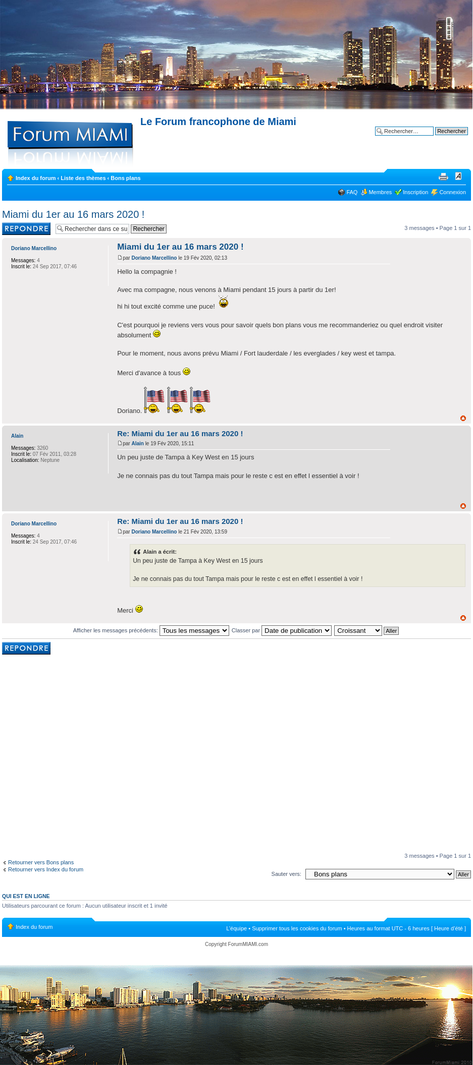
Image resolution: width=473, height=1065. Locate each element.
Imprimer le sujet (443, 176)
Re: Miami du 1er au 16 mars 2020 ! (180, 433)
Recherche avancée (443, 139)
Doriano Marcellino (154, 258)
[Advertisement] (94, 754)
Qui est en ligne (26, 896)
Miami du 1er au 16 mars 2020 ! (73, 214)
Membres (380, 192)
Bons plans (125, 178)
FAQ (351, 192)
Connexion (452, 192)
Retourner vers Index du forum (45, 869)
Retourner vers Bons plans (41, 862)
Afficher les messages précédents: (151, 630)
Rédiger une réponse (26, 228)
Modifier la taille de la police (458, 176)
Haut (463, 418)
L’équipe (236, 928)
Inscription (415, 192)
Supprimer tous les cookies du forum (297, 928)
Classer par (282, 630)
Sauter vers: (286, 874)
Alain (137, 443)
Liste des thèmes (83, 178)
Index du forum (36, 178)
